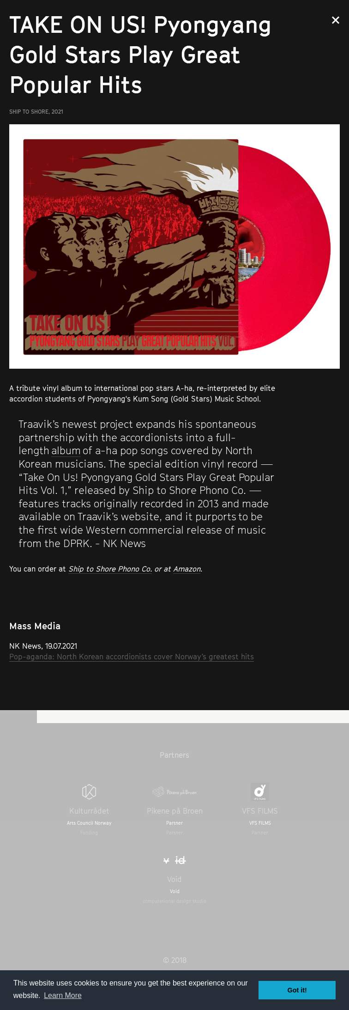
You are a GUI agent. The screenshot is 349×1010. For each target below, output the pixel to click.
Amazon (186, 568)
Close (335, 20)
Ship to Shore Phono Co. (110, 568)
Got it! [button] (297, 990)
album (66, 450)
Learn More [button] (63, 995)
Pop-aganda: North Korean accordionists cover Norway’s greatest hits (131, 656)
